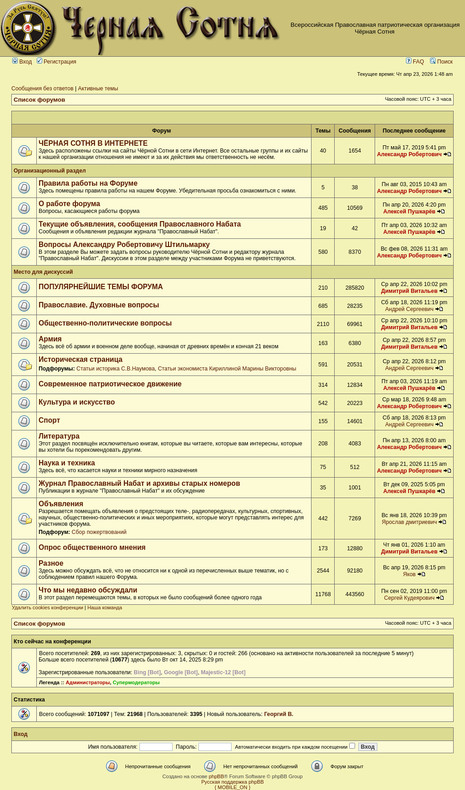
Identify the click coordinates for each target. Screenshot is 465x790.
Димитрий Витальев (409, 291)
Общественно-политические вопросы (105, 323)
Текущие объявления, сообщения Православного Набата (140, 224)
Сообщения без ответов (42, 88)
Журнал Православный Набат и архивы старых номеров (139, 483)
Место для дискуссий (43, 272)
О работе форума (69, 203)
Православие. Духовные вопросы (99, 305)
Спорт (49, 420)
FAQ (415, 62)
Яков (409, 574)
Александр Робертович (409, 154)
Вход (22, 62)
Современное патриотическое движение (110, 384)
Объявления (61, 504)
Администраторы (88, 682)
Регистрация (56, 62)
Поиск (441, 62)
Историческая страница (81, 359)
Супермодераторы (136, 682)
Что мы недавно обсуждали (88, 590)
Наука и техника (67, 463)
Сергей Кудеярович (409, 598)
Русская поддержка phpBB (232, 782)
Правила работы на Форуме (88, 183)
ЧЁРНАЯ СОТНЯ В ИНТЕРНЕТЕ (93, 143)
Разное (51, 563)
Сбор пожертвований (99, 532)
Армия (50, 339)
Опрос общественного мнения (92, 547)
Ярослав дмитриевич (409, 522)
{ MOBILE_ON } (233, 787)
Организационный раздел (50, 171)
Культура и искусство (77, 402)
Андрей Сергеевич (409, 309)
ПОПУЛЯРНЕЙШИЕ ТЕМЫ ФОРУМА (101, 287)
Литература (59, 436)
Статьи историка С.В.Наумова (115, 368)
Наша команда (104, 607)
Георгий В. (278, 714)
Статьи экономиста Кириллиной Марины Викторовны (227, 368)
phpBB (216, 776)
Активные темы (98, 88)
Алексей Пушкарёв (409, 211)
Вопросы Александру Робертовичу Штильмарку (124, 244)
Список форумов (39, 99)
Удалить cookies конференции (47, 607)
